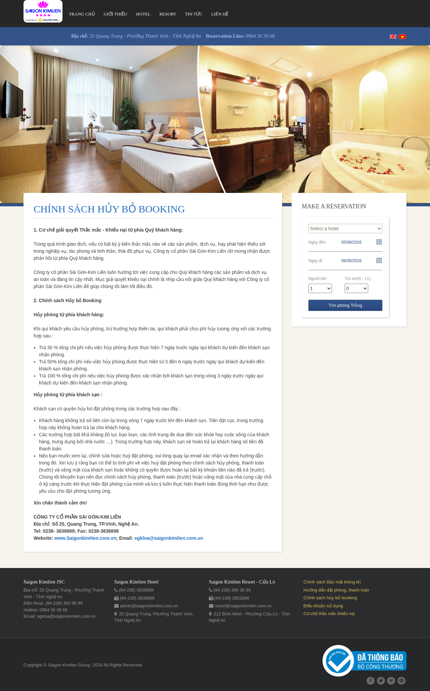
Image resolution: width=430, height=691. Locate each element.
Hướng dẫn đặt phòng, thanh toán (336, 590)
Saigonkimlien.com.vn (91, 538)
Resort (168, 13)
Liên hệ (219, 13)
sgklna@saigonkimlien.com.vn (168, 538)
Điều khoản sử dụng (323, 605)
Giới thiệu (115, 13)
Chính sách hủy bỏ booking (330, 597)
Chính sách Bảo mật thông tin (332, 581)
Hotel (143, 13)
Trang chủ (82, 13)
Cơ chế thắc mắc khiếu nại (329, 613)
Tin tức (194, 13)
